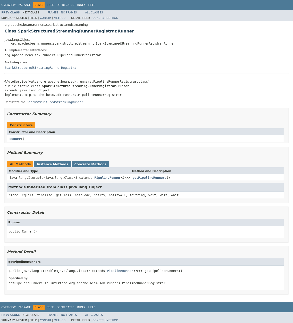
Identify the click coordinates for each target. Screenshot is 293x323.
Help (91, 4)
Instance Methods (52, 164)
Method (60, 17)
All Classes (94, 12)
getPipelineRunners (149, 177)
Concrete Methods (90, 164)
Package (24, 4)
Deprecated (66, 4)
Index (81, 4)
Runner (15, 139)
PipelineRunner (107, 177)
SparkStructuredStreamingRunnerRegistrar (41, 67)
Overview (8, 4)
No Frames (69, 12)
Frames (52, 12)
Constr (45, 17)
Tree (50, 4)
